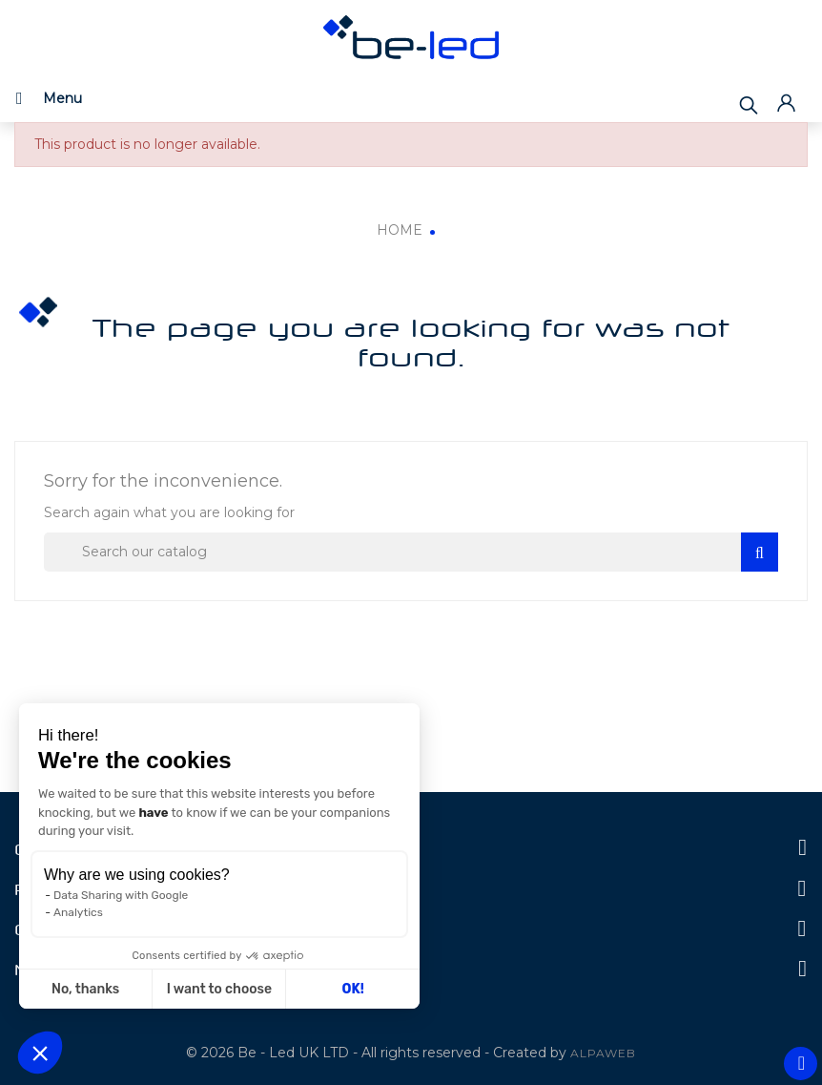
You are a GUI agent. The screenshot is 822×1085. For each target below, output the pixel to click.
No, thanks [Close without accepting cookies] (85, 989)
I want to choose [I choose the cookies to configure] (219, 989)
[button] (40, 1052)
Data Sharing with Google (120, 895)
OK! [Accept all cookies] (353, 989)
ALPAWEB (603, 1053)
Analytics (78, 912)
